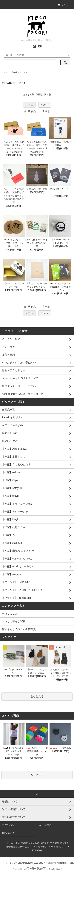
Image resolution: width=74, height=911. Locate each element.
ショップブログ (60, 847)
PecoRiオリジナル (19, 72)
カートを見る (45, 825)
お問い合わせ (8, 833)
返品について (60, 843)
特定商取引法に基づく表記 (17, 847)
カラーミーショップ (8, 863)
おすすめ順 (28, 94)
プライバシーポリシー (41, 847)
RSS (34, 850)
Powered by (37, 869)
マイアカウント (9, 825)
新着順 (47, 94)
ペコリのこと (10, 613)
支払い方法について (24, 843)
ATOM (39, 850)
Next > (44, 104)
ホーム (6, 72)
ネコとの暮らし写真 (13, 621)
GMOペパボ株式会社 (47, 863)
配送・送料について (43, 843)
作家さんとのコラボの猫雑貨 (19, 629)
